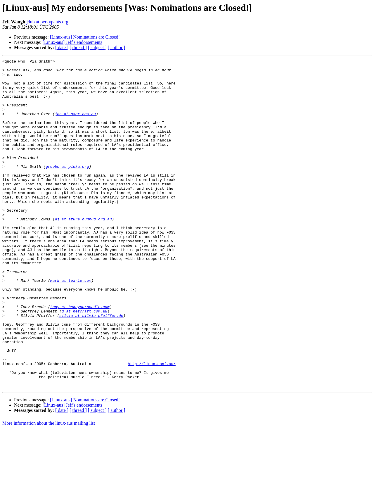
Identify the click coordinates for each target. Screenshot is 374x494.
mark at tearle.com (70, 325)
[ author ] (116, 47)
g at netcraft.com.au (84, 362)
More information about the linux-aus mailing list (48, 488)
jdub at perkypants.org (47, 21)
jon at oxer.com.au (75, 125)
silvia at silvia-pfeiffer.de (91, 367)
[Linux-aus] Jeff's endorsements (72, 42)
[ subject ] (97, 47)
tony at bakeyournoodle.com (80, 356)
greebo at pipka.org (67, 188)
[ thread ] (78, 47)
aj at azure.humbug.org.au (83, 251)
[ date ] (61, 47)
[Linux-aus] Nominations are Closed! (85, 36)
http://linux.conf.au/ (152, 425)
